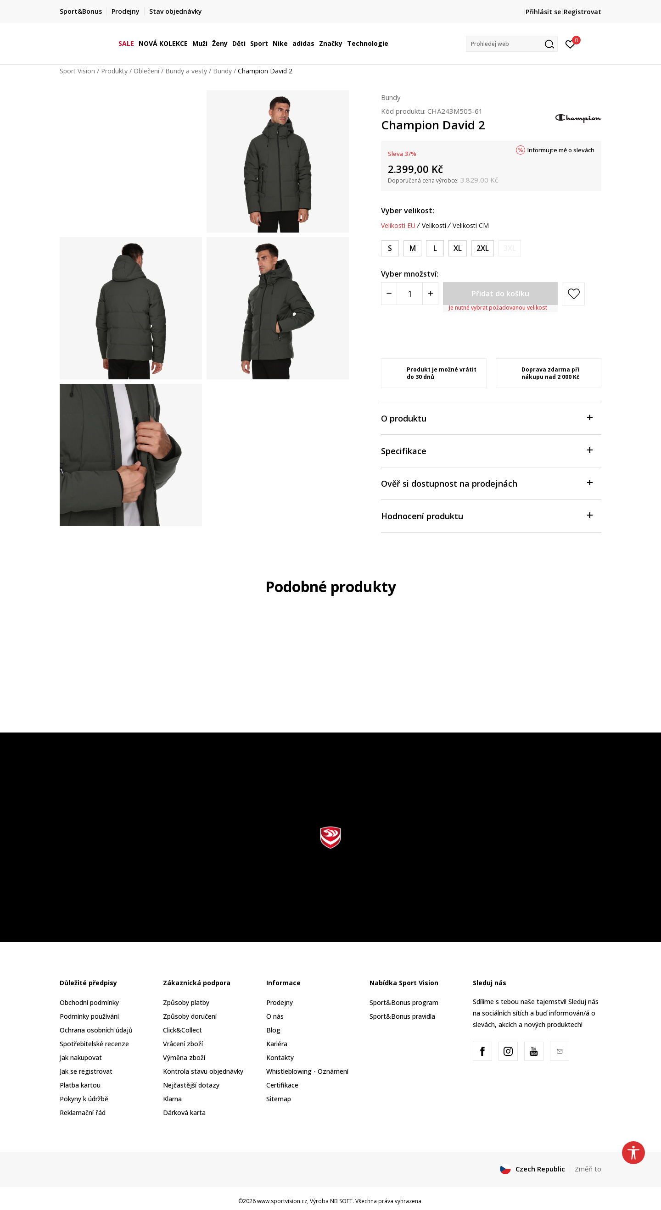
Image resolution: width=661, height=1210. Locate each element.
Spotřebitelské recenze (94, 1043)
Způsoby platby (186, 1002)
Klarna (172, 1098)
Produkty (114, 71)
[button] (512, 44)
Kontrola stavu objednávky (203, 1071)
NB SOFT (341, 1201)
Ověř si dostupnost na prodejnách (486, 483)
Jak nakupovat (81, 1057)
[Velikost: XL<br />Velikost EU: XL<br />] (457, 248)
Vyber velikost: (407, 210)
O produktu (486, 417)
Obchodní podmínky (89, 1002)
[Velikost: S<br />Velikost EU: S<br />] (390, 248)
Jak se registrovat (86, 1071)
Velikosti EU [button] (398, 225)
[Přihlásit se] (570, 43)
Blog (273, 1030)
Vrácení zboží (183, 1043)
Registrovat (582, 11)
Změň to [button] (588, 1168)
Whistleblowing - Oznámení (307, 1071)
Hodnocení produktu (486, 515)
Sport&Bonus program (404, 1002)
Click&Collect (182, 1030)
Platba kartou (80, 1085)
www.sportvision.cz (282, 1201)
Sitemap (278, 1098)
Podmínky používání (89, 1016)
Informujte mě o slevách (560, 150)
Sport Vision (77, 71)
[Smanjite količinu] (389, 293)
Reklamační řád (83, 1112)
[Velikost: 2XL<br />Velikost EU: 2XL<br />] (482, 248)
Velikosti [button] (434, 225)
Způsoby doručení (190, 1016)
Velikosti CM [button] (471, 225)
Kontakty (280, 1057)
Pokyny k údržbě (84, 1098)
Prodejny (279, 1002)
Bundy (222, 71)
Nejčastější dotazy (191, 1085)
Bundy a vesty (186, 71)
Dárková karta (184, 1112)
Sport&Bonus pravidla (402, 1016)
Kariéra (276, 1043)
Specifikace (486, 450)
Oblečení (146, 71)
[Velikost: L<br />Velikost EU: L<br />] (435, 248)
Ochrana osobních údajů (96, 1030)
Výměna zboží (184, 1057)
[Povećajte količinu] (430, 293)
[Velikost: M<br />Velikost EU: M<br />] (412, 248)
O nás (275, 1016)
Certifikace (282, 1085)
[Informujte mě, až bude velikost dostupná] (510, 248)
